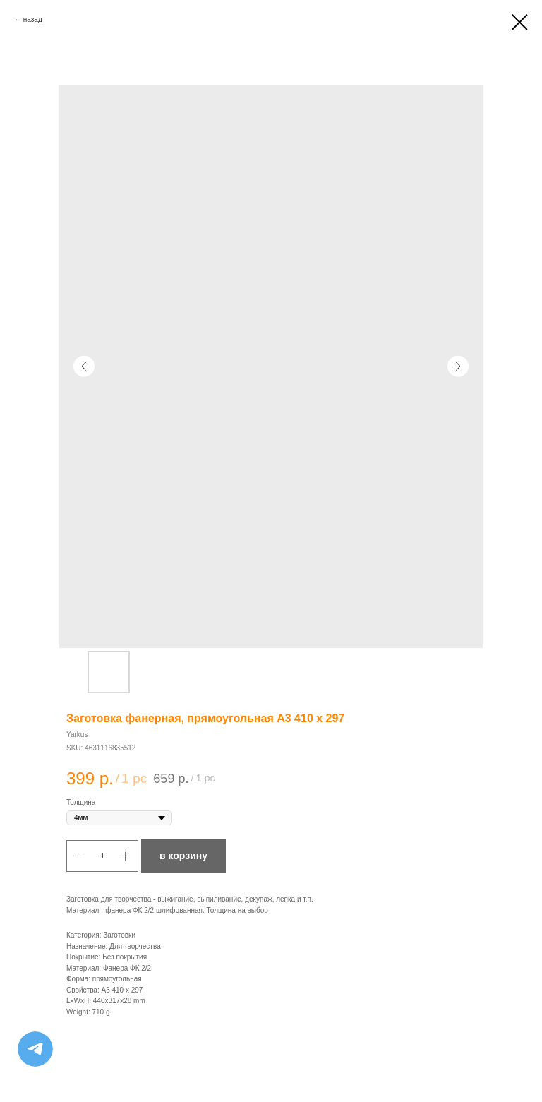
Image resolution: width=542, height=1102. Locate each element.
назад (32, 19)
